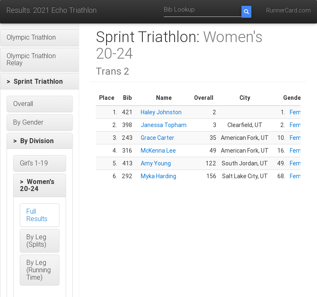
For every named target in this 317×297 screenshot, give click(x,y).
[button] (39, 37)
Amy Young (156, 163)
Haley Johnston (161, 112)
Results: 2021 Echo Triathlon (51, 10)
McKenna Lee (158, 150)
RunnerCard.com (288, 10)
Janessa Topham (164, 125)
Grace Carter (157, 137)
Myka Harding (158, 176)
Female (299, 112)
